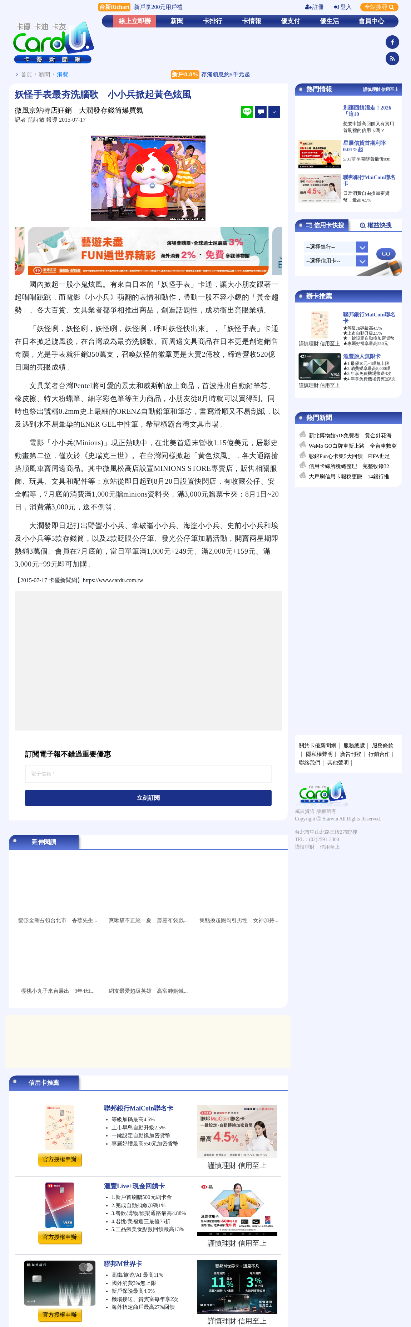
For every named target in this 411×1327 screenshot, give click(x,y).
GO (386, 254)
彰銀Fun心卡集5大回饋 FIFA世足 (349, 456)
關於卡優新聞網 (317, 745)
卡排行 (212, 21)
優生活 (329, 21)
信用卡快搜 (325, 225)
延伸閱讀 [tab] (44, 842)
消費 (62, 74)
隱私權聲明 (319, 754)
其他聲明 (338, 763)
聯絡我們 (309, 763)
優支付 (290, 21)
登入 (343, 7)
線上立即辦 (135, 21)
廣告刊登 (350, 754)
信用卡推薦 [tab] (44, 1082)
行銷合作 (379, 754)
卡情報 (251, 21)
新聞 (176, 21)
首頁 (26, 74)
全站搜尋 (379, 7)
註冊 (314, 7)
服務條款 (382, 745)
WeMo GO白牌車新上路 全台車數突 (353, 446)
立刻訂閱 (148, 798)
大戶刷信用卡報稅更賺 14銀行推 (349, 476)
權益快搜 (375, 225)
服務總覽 (354, 745)
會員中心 (371, 21)
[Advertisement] (67, 661)
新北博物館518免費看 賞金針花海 (350, 435)
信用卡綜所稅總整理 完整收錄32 (349, 466)
